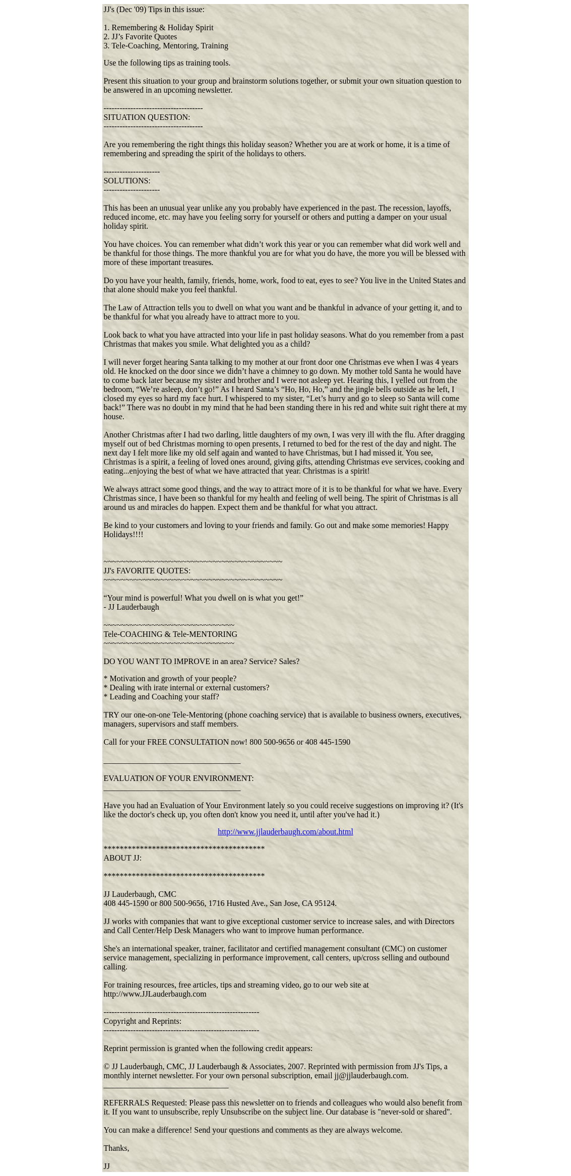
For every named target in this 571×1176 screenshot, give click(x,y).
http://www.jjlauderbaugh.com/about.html (285, 831)
